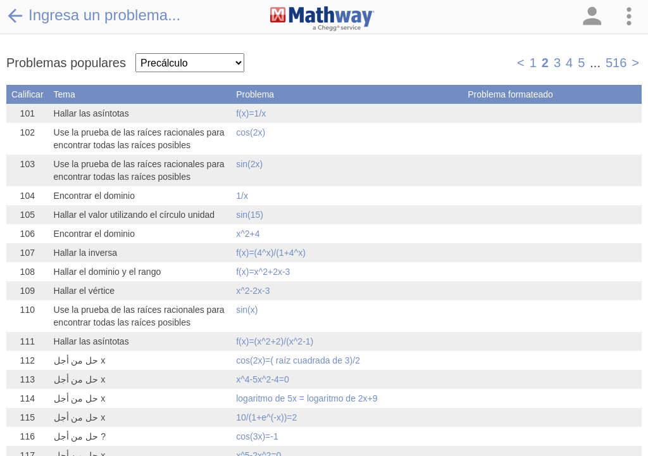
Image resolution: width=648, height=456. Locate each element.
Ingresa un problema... (93, 15)
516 (616, 63)
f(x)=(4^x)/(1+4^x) (271, 253)
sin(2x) (249, 164)
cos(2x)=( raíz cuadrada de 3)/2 (298, 360)
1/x (242, 196)
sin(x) (247, 310)
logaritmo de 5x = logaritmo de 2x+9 (306, 398)
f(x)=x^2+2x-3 (263, 272)
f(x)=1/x (251, 113)
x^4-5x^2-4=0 (262, 379)
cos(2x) (250, 132)
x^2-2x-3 (253, 291)
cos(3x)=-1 (257, 436)
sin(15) (249, 215)
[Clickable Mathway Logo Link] (322, 19)
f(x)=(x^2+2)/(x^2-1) (274, 341)
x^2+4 (247, 234)
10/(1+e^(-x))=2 (266, 417)
